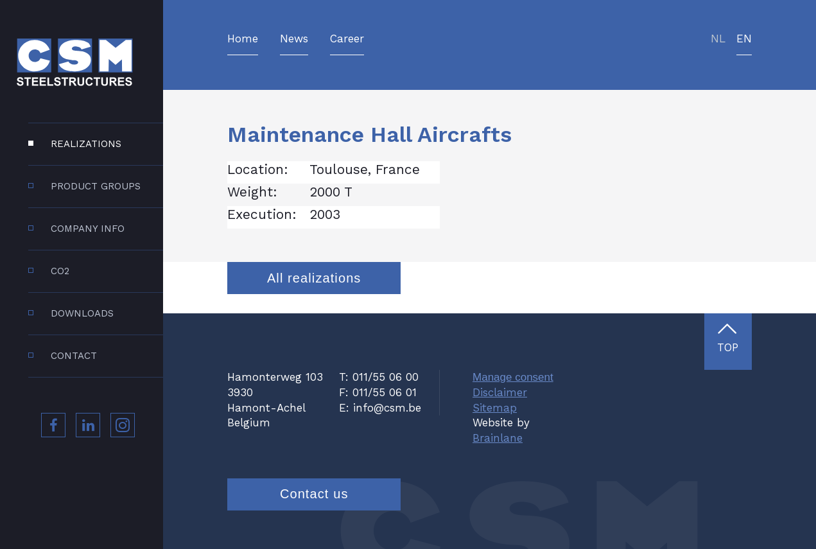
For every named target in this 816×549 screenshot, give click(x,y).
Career (347, 39)
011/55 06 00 (385, 376)
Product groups (96, 186)
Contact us (314, 494)
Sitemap (495, 407)
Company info (88, 228)
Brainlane (498, 437)
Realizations (86, 144)
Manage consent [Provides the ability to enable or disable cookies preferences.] (513, 377)
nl (718, 39)
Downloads (82, 313)
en (744, 39)
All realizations (314, 278)
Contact (74, 356)
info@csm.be (387, 407)
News (294, 39)
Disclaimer (500, 392)
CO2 (60, 271)
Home (242, 39)
